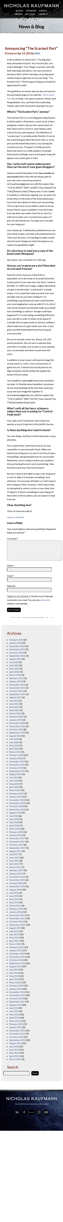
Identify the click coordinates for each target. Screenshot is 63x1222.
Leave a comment (15, 517)
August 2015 (15, 928)
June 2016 (14, 895)
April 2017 (14, 863)
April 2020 (14, 748)
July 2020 (14, 739)
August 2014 (15, 966)
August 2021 (15, 697)
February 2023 (16, 639)
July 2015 (14, 931)
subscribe (45, 600)
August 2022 (15, 658)
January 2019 (15, 796)
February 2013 (16, 1024)
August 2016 (15, 889)
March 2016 (15, 905)
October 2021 (16, 691)
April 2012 (14, 1056)
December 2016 (17, 876)
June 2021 (14, 703)
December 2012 (17, 1030)
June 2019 (14, 780)
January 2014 (15, 988)
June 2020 (14, 742)
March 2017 (15, 867)
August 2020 (15, 735)
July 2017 (14, 854)
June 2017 (14, 857)
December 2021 (17, 684)
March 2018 (15, 828)
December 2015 (17, 915)
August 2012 (15, 1043)
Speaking (31, 11)
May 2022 (14, 668)
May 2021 (14, 707)
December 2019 (17, 761)
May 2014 (14, 976)
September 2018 (17, 809)
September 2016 (17, 886)
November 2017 (17, 841)
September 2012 (17, 1040)
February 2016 (16, 908)
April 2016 (14, 902)
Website (11, 586)
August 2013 (15, 1004)
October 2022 (16, 652)
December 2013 (17, 992)
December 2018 (17, 800)
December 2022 (17, 646)
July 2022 (14, 662)
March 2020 (15, 751)
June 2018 (14, 819)
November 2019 (17, 764)
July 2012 (14, 1046)
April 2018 (14, 825)
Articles (30, 14)
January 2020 (15, 758)
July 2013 (14, 1008)
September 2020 (17, 732)
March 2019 (15, 790)
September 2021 (17, 694)
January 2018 (15, 835)
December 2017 (17, 838)
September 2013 (17, 1001)
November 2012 (17, 1033)
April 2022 (14, 671)
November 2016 (17, 879)
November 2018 (17, 803)
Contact (43, 14)
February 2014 (16, 985)
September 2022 (17, 655)
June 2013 (14, 1011)
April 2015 (14, 940)
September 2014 (17, 963)
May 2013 (14, 1014)
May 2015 (14, 937)
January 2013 (15, 1027)
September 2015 (17, 924)
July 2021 (14, 700)
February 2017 (16, 870)
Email (10, 575)
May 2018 (14, 822)
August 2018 (15, 812)
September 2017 (17, 847)
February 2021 (16, 716)
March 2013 (15, 1020)
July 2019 (14, 777)
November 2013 (17, 995)
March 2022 (15, 675)
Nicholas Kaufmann (31, 6)
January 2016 (15, 911)
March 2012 (15, 1059)
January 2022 (15, 681)
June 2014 (14, 972)
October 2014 (16, 960)
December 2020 (17, 723)
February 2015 (16, 947)
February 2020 (16, 755)
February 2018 (16, 832)
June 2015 (14, 934)
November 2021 (17, 687)
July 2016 (14, 892)
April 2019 (14, 787)
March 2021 (15, 713)
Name (10, 565)
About (19, 14)
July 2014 (14, 969)
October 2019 (16, 767)
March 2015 (15, 944)
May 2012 (14, 1052)
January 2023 (15, 642)
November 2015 (17, 918)
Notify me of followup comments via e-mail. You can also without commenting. (30, 600)
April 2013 (14, 1017)
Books (19, 11)
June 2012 (14, 1049)
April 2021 (14, 710)
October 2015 (16, 921)
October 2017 (16, 844)
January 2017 (15, 873)
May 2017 (14, 860)
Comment (12, 538)
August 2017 (15, 851)
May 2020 (14, 745)
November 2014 (17, 956)
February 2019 (16, 793)
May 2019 (14, 783)
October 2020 (16, 729)
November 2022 (17, 649)
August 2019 (15, 774)
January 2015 (15, 950)
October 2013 (16, 998)
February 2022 (16, 678)
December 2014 (17, 953)
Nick (37, 53)
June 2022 (14, 665)
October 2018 (16, 806)
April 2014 (14, 979)
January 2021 (15, 719)
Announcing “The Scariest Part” (31, 48)
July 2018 (14, 816)
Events (43, 11)
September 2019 (17, 771)
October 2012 (16, 1036)
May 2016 (14, 899)
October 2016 (16, 883)
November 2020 (17, 726)
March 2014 (15, 982)
